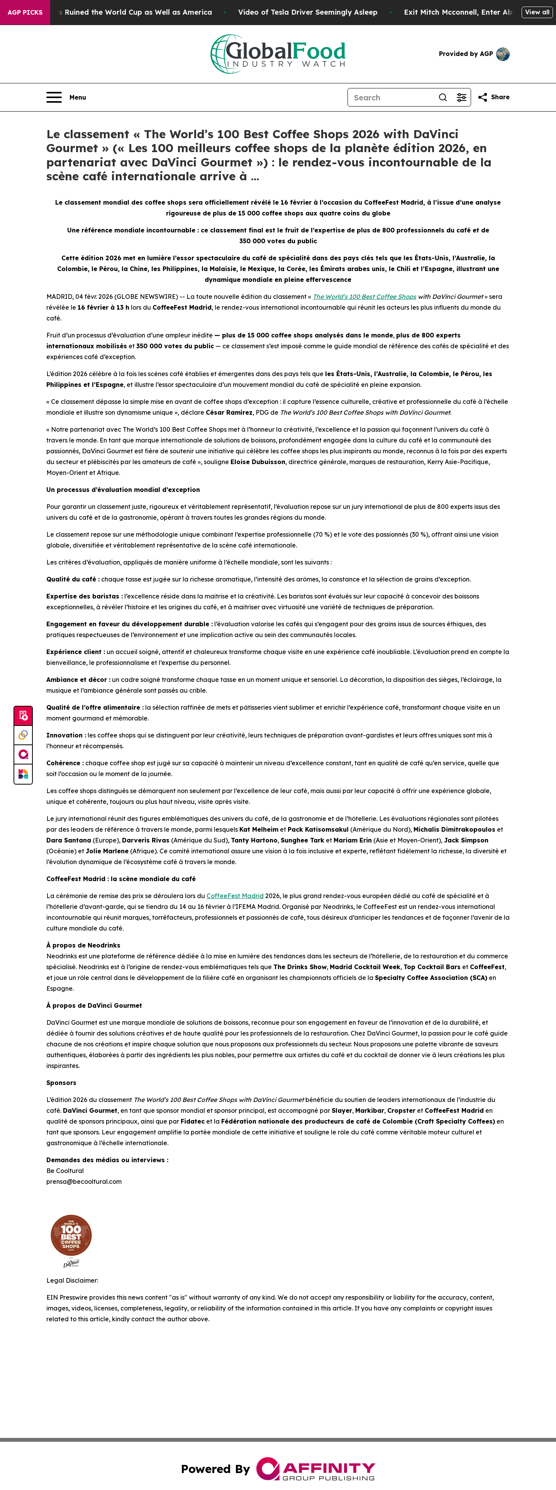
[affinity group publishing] (23, 754)
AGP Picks (25, 12)
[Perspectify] (23, 735)
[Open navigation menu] (66, 97)
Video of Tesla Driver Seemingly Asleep (332, 12)
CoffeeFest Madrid (235, 896)
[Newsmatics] (23, 774)
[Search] (391, 97)
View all (537, 12)
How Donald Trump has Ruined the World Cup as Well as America (120, 12)
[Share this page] (493, 97)
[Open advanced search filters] (461, 97)
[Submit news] (23, 716)
